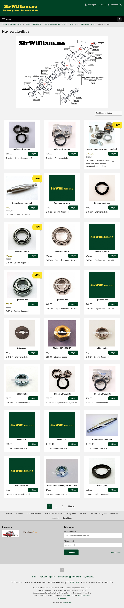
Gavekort (114, 513)
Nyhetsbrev (88, 577)
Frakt (34, 577)
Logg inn (55, 518)
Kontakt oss (67, 518)
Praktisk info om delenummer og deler (60, 513)
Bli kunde (19, 513)
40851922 (74, 582)
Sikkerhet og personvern (69, 577)
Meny (6, 19)
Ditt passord (69, 541)
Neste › (71, 506)
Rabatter (83, 513)
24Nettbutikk (66, 603)
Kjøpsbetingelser (47, 577)
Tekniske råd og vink (98, 513)
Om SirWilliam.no (34, 513)
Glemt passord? (116, 553)
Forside (4, 24)
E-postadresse (70, 531)
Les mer (70, 596)
